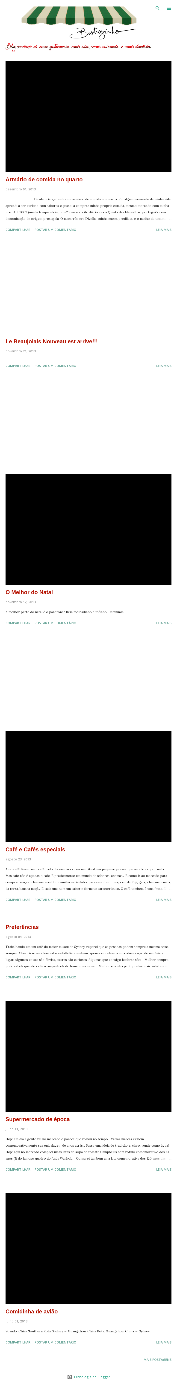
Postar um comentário (55, 229)
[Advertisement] (88, 285)
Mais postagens (157, 1359)
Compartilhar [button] (18, 229)
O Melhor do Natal (29, 592)
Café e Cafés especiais (35, 849)
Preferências (22, 927)
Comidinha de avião (32, 1311)
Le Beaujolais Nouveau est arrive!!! (52, 341)
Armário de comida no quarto (44, 179)
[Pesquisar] (157, 8)
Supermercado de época (38, 1119)
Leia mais (163, 229)
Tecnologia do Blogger (88, 1377)
